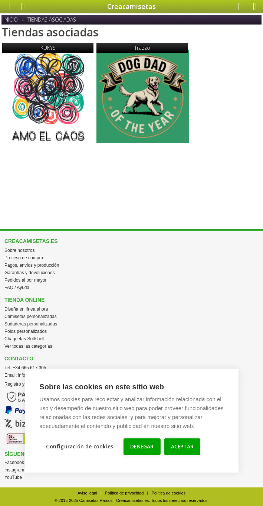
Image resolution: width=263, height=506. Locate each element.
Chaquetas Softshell (24, 338)
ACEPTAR (182, 446)
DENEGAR (142, 446)
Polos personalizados (25, 331)
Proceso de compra (23, 257)
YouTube (13, 477)
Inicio (10, 19)
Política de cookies (168, 493)
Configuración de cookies (79, 446)
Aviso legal (87, 493)
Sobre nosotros (19, 250)
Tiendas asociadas (51, 19)
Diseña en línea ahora (26, 309)
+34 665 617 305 (29, 367)
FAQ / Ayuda (16, 287)
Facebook (14, 462)
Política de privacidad (124, 493)
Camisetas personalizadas (30, 316)
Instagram (14, 470)
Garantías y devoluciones (29, 272)
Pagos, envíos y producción (31, 265)
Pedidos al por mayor (25, 280)
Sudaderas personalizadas (30, 324)
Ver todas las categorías (28, 346)
